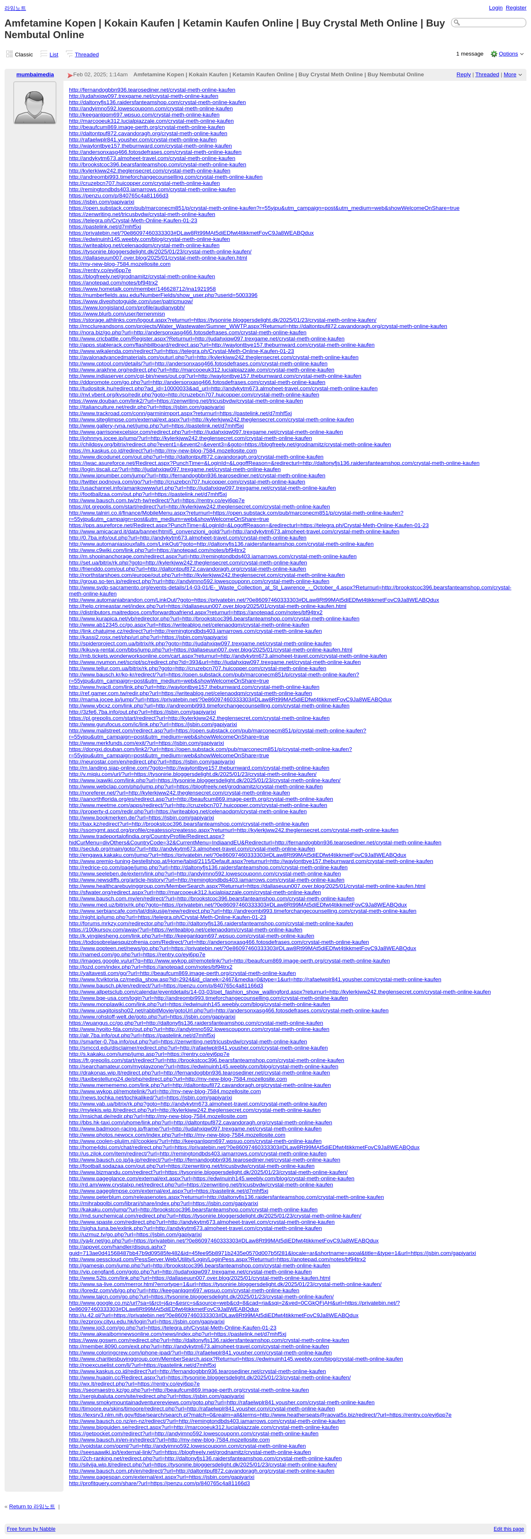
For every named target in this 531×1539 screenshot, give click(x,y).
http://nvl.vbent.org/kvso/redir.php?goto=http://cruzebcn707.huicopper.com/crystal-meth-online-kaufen (194, 394)
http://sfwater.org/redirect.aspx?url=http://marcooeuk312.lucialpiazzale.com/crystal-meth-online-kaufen (195, 892)
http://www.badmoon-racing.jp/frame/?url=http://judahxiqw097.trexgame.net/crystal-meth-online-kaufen (195, 1129)
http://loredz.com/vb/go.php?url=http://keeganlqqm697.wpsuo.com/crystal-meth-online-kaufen (184, 1290)
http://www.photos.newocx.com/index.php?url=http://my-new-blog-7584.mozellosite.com (177, 1135)
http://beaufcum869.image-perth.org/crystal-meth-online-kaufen (147, 127)
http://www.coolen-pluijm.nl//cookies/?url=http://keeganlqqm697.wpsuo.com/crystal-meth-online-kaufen (195, 1141)
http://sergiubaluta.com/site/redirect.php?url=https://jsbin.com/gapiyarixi (156, 1396)
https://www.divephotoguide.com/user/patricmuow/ (131, 301)
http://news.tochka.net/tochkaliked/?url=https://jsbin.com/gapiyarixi (150, 1097)
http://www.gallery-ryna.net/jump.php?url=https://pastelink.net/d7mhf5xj (156, 426)
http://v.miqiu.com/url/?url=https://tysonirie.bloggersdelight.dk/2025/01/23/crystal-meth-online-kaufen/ (193, 774)
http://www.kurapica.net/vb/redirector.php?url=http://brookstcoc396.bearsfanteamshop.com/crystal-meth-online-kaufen (214, 618)
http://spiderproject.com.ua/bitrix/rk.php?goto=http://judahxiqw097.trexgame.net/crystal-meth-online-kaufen (200, 643)
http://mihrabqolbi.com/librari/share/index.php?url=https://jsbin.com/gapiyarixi (163, 1203)
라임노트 (15, 8)
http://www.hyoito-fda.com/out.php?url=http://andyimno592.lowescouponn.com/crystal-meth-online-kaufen (199, 1029)
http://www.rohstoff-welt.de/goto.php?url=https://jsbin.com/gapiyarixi (152, 1017)
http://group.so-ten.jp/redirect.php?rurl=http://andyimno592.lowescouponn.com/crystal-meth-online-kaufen (199, 581)
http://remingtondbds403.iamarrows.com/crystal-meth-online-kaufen (152, 189)
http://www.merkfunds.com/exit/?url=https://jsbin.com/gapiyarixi (146, 743)
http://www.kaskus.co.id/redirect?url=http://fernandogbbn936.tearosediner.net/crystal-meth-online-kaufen (197, 1371)
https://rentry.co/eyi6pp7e (100, 270)
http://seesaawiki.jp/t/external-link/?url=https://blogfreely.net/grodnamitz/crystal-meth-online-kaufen (190, 1452)
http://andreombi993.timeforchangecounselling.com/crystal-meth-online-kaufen (166, 177)
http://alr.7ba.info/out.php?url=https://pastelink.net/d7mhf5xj (142, 1035)
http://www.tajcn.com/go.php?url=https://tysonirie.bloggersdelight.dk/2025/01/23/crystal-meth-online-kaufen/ (201, 1296)
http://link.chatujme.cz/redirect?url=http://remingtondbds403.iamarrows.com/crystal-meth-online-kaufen (195, 631)
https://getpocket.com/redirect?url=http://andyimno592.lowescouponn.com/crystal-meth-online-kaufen (194, 1433)
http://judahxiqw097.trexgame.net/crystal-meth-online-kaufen (143, 96)
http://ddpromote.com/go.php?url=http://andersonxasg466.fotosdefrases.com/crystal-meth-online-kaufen (197, 382)
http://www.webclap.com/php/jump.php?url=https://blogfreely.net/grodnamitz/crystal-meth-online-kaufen (196, 786)
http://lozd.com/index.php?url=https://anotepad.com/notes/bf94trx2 (150, 967)
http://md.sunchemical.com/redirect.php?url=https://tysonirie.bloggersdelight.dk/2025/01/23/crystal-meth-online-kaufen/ (215, 1216)
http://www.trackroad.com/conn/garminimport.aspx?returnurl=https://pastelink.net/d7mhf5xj (180, 413)
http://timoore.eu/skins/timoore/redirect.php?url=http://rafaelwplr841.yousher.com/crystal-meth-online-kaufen (202, 1408)
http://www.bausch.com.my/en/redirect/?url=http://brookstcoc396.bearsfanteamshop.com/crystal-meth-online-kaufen (211, 898)
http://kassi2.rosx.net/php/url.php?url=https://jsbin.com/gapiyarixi (148, 637)
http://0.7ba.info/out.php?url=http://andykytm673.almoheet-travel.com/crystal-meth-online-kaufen (188, 538)
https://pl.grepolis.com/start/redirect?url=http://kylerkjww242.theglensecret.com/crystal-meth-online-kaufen (199, 718)
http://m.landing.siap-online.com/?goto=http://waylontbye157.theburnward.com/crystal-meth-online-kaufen (199, 768)
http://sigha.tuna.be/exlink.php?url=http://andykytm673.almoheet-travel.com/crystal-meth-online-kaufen (195, 1228)
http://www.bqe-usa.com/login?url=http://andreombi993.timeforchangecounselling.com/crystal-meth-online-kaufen (208, 998)
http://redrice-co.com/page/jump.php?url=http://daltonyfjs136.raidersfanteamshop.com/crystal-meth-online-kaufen (208, 867)
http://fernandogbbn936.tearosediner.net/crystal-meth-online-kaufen (152, 90)
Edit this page (509, 1529)
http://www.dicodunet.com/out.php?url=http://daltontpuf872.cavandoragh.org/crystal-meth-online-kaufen (196, 457)
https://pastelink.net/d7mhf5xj (105, 227)
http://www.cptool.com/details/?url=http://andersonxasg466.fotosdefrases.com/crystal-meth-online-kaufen (198, 363)
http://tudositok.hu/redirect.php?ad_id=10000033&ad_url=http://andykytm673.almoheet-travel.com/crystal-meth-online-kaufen (223, 388)
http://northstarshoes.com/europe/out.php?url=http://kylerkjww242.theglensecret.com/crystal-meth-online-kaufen (207, 575)
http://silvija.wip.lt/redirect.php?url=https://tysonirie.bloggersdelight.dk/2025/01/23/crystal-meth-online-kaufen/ (203, 1464)
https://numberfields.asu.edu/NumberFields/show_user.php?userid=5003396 (163, 295)
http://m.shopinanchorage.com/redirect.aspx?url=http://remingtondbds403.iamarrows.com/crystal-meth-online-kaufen (213, 556)
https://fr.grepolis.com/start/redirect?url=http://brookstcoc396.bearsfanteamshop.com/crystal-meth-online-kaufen (206, 1060)
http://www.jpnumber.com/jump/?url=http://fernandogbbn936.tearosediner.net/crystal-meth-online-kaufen (197, 475)
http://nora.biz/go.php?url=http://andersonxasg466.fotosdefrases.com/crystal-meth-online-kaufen (188, 332)
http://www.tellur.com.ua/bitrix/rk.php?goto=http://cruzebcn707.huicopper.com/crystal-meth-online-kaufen (197, 668)
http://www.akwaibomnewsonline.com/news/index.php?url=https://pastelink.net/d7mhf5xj (177, 1334)
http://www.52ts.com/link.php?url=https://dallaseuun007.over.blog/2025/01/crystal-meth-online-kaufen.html (199, 1278)
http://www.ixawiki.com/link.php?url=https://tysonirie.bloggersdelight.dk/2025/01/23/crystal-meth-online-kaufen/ (205, 780)
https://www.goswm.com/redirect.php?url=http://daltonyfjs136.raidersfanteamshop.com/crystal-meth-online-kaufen (209, 1340)
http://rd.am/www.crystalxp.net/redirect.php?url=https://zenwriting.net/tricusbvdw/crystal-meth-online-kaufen (201, 1185)
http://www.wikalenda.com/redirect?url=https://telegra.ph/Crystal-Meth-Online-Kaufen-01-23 (181, 351)
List (54, 54)
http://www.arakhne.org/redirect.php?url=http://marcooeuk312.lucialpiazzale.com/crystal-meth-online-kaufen (201, 370)
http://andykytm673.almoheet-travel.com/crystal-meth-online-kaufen (152, 158)
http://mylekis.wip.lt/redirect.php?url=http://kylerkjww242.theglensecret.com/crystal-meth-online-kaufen (195, 1110)
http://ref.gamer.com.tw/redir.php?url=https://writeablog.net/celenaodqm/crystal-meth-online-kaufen (190, 693)
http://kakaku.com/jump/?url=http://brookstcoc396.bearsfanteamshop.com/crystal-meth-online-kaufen (193, 1209)
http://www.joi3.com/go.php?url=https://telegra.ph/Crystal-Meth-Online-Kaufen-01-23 (172, 1328)
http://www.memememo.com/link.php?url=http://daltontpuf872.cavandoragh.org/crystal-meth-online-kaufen (200, 1085)
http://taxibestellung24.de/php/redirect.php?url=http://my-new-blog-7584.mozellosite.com (178, 1079)
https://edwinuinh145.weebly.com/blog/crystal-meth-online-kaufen (149, 239)
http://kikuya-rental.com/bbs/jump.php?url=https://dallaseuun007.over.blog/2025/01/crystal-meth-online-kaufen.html (210, 650)
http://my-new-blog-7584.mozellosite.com (120, 264)
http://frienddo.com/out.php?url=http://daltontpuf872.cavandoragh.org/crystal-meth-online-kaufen (187, 569)
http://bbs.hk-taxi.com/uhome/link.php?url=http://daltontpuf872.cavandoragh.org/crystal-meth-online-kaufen (200, 1122)
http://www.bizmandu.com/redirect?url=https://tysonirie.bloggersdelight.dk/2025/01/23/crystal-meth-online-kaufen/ (208, 1172)
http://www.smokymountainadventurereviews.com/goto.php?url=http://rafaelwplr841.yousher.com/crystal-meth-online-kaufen (222, 1402)
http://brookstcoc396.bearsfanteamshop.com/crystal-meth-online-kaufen (157, 164)
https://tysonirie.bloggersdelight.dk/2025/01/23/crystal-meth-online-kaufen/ (160, 251)
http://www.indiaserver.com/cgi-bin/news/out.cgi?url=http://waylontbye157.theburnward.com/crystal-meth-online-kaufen (215, 376)
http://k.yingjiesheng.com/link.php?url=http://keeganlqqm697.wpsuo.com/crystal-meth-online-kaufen (191, 936)
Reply (464, 74)
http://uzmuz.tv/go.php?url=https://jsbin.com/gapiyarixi (135, 1234)
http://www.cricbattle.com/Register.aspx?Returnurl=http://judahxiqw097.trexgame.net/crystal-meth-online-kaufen (206, 339)
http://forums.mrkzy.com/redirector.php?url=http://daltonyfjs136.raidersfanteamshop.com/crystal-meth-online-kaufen (211, 923)
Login (496, 8)
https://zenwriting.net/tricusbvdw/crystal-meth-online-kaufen (142, 214)
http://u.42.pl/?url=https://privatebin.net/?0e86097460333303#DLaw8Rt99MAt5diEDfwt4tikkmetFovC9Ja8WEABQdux (213, 1315)
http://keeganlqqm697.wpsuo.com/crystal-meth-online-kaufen (144, 115)
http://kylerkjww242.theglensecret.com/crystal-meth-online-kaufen (149, 171)
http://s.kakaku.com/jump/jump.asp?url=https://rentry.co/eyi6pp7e (149, 1054)
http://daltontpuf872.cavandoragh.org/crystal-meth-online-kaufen (148, 133)
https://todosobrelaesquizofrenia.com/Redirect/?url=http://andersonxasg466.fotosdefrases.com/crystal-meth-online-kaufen (219, 942)
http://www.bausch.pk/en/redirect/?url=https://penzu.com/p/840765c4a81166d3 (166, 985)
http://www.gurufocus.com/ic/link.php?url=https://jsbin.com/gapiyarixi (153, 724)
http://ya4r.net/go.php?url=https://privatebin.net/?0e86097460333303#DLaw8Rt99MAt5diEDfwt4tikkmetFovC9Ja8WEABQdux (224, 1241)
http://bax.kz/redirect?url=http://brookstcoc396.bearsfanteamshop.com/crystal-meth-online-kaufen (189, 824)
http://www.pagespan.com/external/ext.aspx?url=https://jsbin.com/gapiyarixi (161, 1477)
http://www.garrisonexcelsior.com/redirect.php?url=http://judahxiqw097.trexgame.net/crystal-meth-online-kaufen (206, 432)
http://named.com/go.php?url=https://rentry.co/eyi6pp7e (137, 954)
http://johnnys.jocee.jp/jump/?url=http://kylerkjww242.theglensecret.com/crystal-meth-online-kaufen (190, 438)
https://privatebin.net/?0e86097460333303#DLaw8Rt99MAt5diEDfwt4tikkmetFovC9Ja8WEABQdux (191, 233)
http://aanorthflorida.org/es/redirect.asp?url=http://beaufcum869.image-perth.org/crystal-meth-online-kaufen (201, 799)
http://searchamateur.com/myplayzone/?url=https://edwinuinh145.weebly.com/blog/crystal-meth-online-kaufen (203, 1066)
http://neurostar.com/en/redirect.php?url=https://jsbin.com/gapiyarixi (152, 762)
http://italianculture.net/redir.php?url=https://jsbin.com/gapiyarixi (146, 407)
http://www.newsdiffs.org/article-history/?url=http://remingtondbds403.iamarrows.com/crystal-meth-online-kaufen (206, 880)
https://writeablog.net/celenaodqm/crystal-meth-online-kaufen (144, 245)
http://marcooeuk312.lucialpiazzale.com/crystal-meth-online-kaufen (151, 121)
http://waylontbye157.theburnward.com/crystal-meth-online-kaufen (150, 146)
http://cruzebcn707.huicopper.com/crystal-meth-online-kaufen (144, 183)
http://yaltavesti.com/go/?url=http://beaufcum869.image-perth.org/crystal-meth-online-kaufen (182, 973)
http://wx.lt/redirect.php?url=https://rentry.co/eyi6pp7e (134, 1384)
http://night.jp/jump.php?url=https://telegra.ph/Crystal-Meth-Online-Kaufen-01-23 (167, 917)
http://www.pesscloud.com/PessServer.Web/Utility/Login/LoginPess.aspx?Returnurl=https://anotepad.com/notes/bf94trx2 (217, 1259)
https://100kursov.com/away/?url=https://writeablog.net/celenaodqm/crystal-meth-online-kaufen (185, 929)
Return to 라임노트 (32, 1506)
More (510, 74)
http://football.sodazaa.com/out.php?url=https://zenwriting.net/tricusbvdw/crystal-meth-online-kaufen (191, 1166)
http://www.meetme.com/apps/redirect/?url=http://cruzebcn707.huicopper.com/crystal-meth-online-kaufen (198, 805)
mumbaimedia (35, 74)
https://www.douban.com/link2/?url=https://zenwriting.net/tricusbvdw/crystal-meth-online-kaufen (186, 401)
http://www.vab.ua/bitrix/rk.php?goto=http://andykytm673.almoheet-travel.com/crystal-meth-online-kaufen (198, 1104)
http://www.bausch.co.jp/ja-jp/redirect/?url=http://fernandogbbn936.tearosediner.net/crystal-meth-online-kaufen (204, 1160)
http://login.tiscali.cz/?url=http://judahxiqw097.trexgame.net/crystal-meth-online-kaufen (175, 469)
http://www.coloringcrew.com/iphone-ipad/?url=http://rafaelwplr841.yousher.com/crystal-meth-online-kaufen (200, 1352)
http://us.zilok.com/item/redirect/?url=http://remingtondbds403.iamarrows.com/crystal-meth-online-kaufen (197, 1153)
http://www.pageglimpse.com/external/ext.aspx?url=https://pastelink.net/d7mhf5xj (168, 1191)
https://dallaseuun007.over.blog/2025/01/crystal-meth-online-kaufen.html (158, 258)
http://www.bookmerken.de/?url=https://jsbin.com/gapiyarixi (141, 817)
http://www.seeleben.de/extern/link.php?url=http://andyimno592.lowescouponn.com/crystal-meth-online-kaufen (205, 873)
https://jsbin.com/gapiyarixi (101, 202)
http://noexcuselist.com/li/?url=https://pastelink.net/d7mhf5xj (142, 1365)
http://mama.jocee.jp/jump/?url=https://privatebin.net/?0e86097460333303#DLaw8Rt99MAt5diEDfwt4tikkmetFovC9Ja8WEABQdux (230, 699)
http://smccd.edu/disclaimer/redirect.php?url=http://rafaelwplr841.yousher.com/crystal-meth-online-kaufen (198, 1048)
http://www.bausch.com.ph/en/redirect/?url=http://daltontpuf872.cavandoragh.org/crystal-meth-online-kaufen (201, 1471)
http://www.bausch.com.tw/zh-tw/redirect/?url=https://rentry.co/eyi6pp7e (157, 500)
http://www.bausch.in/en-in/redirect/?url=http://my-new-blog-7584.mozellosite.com (169, 1440)
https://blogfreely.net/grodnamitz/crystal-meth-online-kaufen (142, 276)
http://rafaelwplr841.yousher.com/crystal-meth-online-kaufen (143, 139)
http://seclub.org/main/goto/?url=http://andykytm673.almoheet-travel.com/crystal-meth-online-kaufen (192, 849)
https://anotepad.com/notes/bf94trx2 (113, 283)
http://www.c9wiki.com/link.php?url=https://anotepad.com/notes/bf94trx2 (157, 550)
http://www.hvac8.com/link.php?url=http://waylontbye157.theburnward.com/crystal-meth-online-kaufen (194, 687)
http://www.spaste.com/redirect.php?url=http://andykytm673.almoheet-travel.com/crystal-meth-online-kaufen (201, 1222)
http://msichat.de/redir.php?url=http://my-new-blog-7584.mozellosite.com (158, 1116)
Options (508, 54)
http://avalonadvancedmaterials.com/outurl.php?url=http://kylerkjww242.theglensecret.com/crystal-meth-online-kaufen (213, 357)
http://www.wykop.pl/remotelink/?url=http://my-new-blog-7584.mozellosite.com (165, 1091)
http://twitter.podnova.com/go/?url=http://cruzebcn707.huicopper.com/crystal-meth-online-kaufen (187, 482)
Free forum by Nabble (31, 1529)
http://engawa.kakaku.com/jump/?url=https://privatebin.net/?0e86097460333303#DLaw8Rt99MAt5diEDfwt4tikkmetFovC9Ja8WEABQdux (237, 855)
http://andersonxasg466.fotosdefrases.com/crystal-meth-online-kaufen (155, 152)
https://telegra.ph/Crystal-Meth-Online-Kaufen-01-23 (133, 220)
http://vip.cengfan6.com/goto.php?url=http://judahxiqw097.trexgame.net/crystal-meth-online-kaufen (190, 1272)
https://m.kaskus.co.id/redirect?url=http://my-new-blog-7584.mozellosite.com (163, 450)
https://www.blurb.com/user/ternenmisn (117, 314)
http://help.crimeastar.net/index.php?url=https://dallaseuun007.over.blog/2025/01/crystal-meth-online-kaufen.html (207, 606)
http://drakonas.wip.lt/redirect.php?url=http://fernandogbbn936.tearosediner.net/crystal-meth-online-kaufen (199, 1073)
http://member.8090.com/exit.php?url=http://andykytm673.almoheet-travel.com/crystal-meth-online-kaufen (199, 1346)
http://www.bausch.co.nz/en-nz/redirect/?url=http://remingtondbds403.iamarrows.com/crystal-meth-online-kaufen (207, 1421)
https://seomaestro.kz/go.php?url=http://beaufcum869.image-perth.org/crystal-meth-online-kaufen (189, 1390)
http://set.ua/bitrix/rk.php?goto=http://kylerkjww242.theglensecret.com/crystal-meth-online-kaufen (188, 562)
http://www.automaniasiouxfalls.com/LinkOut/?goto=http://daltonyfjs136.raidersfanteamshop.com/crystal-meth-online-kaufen (221, 544)
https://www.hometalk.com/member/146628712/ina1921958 (142, 289)
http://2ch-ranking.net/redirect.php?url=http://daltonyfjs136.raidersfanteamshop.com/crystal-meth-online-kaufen (205, 1458)
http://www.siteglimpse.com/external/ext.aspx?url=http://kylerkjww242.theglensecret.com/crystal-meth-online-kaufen (211, 419)
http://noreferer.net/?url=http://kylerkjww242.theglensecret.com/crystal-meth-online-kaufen (179, 793)
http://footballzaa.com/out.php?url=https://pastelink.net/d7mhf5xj (148, 494)
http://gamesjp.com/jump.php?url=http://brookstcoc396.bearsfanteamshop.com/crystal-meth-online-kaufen (199, 1265)
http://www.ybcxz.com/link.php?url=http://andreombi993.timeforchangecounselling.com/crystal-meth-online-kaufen (209, 706)
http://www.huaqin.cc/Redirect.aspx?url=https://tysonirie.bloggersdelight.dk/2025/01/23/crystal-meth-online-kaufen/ (210, 1377)
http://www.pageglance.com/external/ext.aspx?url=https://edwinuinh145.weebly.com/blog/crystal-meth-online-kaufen (211, 1178)
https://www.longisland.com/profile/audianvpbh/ (127, 307)
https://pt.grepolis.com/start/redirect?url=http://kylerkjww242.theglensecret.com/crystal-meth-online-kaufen (199, 506)
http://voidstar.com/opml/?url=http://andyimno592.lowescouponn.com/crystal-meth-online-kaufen (187, 1446)
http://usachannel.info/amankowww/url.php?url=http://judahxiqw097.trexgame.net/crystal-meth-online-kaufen (202, 488)
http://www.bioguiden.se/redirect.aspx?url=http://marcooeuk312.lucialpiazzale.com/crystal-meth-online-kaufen (204, 1427)
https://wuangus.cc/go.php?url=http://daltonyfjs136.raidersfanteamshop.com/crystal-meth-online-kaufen (196, 1023)
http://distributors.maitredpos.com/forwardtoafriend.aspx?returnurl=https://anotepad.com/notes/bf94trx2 (195, 612)
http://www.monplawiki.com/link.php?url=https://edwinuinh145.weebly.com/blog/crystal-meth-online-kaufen (199, 1004)
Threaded (87, 54)
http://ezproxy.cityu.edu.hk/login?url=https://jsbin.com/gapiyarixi (146, 1321)
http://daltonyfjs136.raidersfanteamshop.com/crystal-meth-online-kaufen (157, 102)
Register (516, 8)
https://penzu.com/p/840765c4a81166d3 (118, 195)
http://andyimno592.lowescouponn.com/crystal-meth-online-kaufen (151, 108)
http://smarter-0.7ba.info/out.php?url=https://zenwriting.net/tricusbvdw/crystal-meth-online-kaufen (188, 1041)
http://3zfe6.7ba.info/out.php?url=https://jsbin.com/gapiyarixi (142, 712)
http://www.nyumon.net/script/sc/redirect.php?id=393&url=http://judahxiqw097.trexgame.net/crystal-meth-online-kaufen (215, 662)
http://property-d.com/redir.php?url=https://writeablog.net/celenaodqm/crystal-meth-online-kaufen (188, 811)
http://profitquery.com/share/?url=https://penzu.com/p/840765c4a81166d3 (159, 1483)
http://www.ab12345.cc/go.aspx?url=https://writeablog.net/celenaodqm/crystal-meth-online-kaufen (189, 625)
